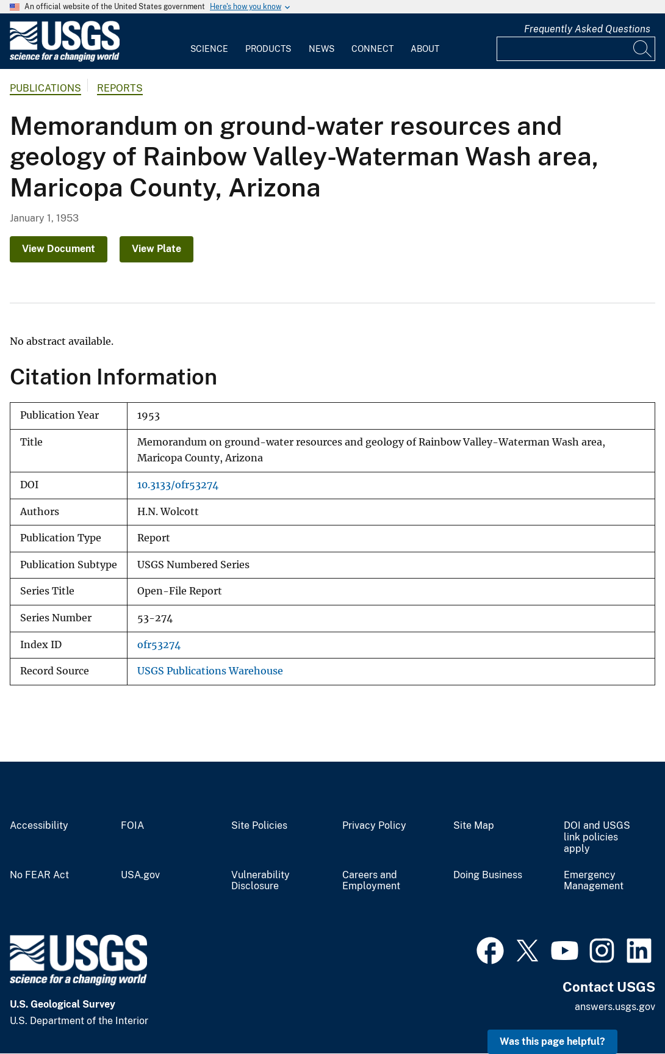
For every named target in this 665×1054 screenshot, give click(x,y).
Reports (120, 88)
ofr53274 (159, 645)
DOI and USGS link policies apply (597, 837)
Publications (45, 88)
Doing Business (487, 875)
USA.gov (140, 875)
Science (209, 49)
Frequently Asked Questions (587, 29)
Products (268, 49)
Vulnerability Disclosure (260, 881)
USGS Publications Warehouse (210, 671)
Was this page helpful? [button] (552, 1041)
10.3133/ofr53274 (177, 485)
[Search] (643, 49)
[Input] (576, 49)
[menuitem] (209, 41)
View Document (58, 248)
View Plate (156, 248)
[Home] (65, 59)
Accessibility (39, 825)
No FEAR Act (39, 875)
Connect (372, 49)
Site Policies (259, 825)
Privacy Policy (374, 825)
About (425, 49)
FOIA (132, 825)
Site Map (473, 825)
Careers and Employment (371, 881)
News (321, 49)
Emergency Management (594, 881)
